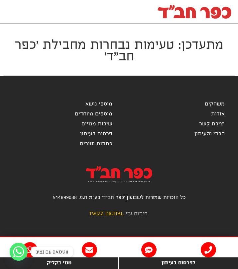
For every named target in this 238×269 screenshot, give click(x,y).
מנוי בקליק (59, 263)
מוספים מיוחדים (93, 114)
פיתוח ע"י (118, 214)
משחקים (215, 104)
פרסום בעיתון (96, 134)
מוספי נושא (98, 104)
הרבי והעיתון (209, 134)
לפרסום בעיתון (178, 263)
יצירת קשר (212, 124)
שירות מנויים (96, 124)
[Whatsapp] (19, 252)
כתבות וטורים (96, 144)
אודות (218, 114)
